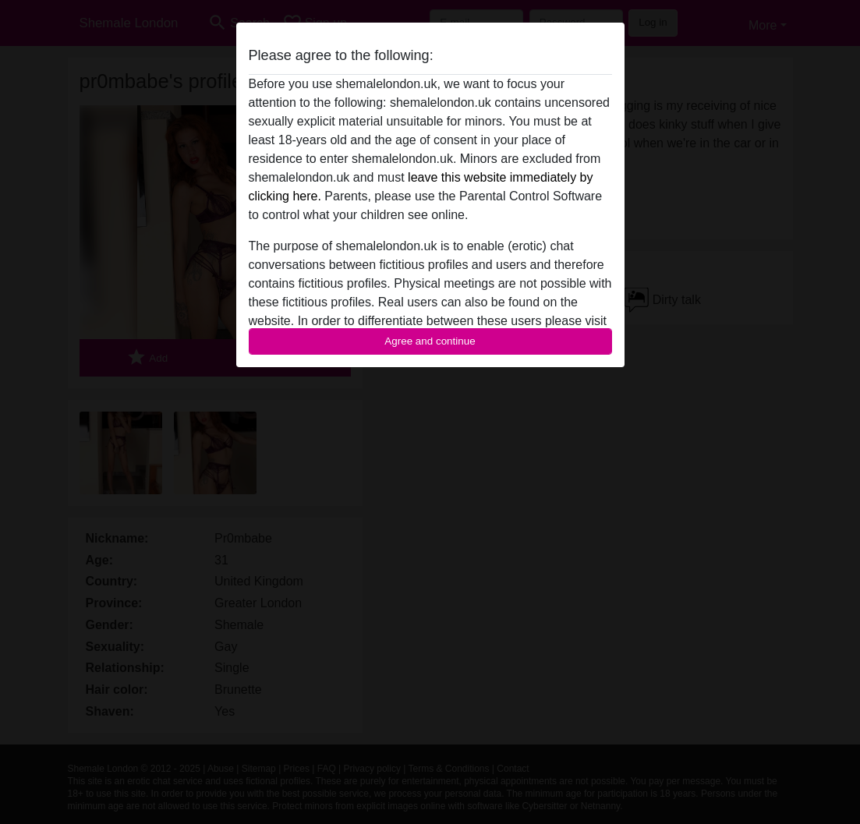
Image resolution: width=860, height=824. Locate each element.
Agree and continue (429, 341)
